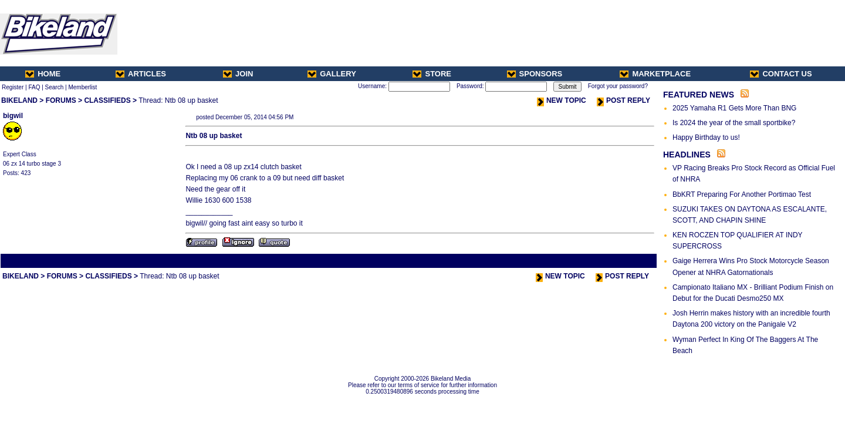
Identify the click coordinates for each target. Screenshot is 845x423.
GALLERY (331, 73)
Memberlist (82, 87)
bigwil (13, 116)
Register (12, 87)
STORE (432, 73)
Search (54, 87)
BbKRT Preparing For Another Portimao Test (741, 194)
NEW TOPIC (561, 100)
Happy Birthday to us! (706, 137)
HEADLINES (687, 154)
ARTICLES (141, 73)
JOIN (238, 73)
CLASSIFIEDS (107, 100)
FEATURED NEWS (698, 94)
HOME (42, 73)
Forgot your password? (618, 86)
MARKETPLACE (655, 73)
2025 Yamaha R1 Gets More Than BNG (734, 108)
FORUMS (61, 100)
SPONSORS (535, 73)
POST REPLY (623, 100)
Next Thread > (635, 260)
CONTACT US (781, 73)
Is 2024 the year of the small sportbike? (733, 123)
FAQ (34, 87)
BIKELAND (19, 100)
